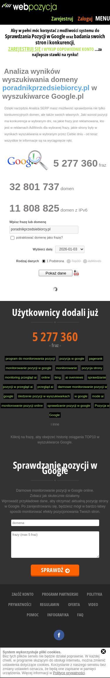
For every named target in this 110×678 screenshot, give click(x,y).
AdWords (92, 261)
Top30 (74, 261)
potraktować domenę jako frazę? (37, 237)
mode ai (98, 396)
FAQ (80, 614)
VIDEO (93, 604)
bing (58, 377)
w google (81, 396)
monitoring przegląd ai (21, 377)
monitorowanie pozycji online (22, 405)
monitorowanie (66, 368)
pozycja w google (72, 358)
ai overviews (74, 377)
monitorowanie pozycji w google (28, 368)
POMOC (33, 614)
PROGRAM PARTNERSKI (60, 594)
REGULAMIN (49, 604)
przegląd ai (45, 387)
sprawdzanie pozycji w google (69, 405)
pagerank (95, 358)
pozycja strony (92, 368)
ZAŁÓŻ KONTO (22, 594)
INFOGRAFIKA (58, 614)
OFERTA (74, 604)
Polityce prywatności (69, 673)
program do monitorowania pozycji (30, 358)
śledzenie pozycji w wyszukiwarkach (44, 396)
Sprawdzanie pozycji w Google (55, 467)
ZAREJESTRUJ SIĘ (24, 48)
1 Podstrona (53, 261)
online (45, 377)
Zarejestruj (62, 18)
